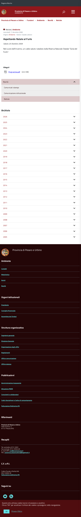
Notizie (59, 20)
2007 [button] (5, 225)
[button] (74, 82)
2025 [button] (5, 122)
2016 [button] (5, 174)
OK (6, 511)
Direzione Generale (7, 341)
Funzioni (30, 20)
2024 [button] (5, 128)
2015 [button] (5, 179)
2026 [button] (5, 116)
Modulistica (5, 274)
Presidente (5, 305)
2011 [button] (5, 202)
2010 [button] (5, 208)
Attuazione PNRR (7, 389)
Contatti (4, 269)
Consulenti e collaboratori (10, 394)
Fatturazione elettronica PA (10, 475)
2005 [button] (5, 237)
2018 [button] (5, 162)
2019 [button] (5, 156)
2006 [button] (5, 231)
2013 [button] (5, 191)
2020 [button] (5, 151)
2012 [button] (5, 196)
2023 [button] (5, 133)
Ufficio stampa (6, 364)
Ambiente (41, 20)
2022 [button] (5, 139)
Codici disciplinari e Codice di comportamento (16, 400)
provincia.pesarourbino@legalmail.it (17, 452)
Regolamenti (5, 352)
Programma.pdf (14, 72)
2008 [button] (5, 219)
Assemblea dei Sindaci (9, 316)
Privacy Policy (16, 511)
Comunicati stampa (11, 87)
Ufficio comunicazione (8, 358)
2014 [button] (5, 185)
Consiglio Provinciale (8, 311)
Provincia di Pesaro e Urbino (26, 11)
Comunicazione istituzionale (15, 93)
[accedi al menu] (73, 11)
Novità (50, 20)
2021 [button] (5, 145)
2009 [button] (5, 214)
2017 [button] (5, 168)
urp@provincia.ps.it (16, 451)
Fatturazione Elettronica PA (10, 406)
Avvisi (3, 280)
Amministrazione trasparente (11, 383)
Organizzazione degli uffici (10, 347)
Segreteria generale (7, 335)
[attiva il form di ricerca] (64, 12)
